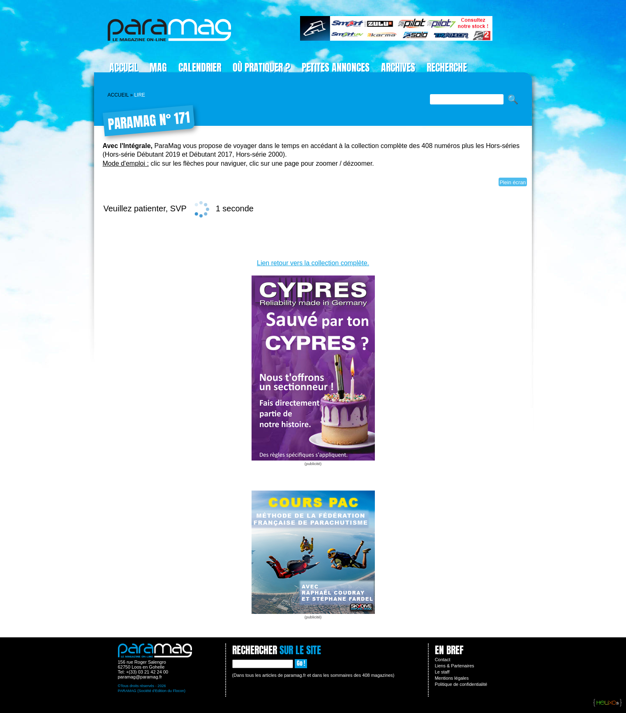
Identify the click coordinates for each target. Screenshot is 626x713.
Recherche (447, 67)
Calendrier (199, 67)
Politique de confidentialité (461, 684)
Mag (158, 67)
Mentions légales (452, 678)
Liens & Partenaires (454, 665)
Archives (398, 67)
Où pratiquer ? (261, 67)
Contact (442, 659)
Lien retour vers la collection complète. (313, 262)
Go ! (301, 663)
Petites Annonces (336, 67)
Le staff (442, 671)
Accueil (123, 67)
